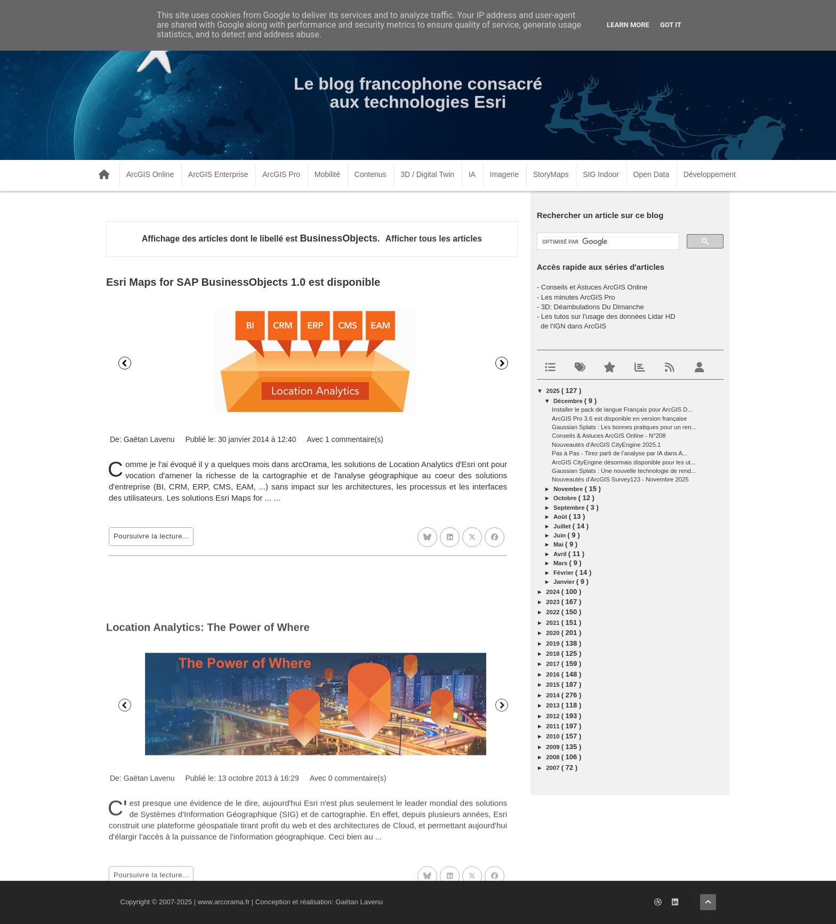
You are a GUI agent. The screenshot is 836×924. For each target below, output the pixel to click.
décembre (568, 401)
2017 (553, 664)
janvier (564, 581)
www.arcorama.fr (224, 902)
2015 (553, 684)
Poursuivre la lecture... (151, 536)
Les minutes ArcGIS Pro (578, 297)
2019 (553, 643)
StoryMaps (551, 174)
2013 (553, 705)
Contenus (371, 174)
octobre (565, 498)
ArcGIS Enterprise (218, 174)
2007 (553, 768)
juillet (563, 526)
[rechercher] (607, 242)
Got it (670, 25)
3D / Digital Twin (427, 174)
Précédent (125, 363)
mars (561, 563)
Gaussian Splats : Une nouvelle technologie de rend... (624, 471)
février (564, 572)
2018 (553, 653)
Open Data (651, 174)
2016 (553, 674)
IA (472, 174)
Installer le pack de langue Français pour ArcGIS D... (622, 409)
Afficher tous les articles (433, 238)
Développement (710, 174)
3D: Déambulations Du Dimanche (592, 307)
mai (559, 544)
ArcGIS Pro (281, 174)
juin (560, 535)
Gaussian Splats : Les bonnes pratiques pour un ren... (624, 427)
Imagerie (504, 174)
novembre (569, 489)
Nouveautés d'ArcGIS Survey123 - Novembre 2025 (620, 479)
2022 (553, 612)
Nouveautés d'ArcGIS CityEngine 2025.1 (606, 444)
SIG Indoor (601, 174)
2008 (553, 757)
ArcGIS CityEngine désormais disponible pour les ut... (624, 462)
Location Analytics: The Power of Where (208, 761)
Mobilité (327, 174)
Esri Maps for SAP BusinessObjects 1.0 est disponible (243, 282)
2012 (553, 716)
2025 (553, 391)
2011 (553, 726)
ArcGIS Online (150, 174)
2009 (553, 747)
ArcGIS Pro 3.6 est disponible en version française (619, 418)
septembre (569, 507)
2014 (553, 695)
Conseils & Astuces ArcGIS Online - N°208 (609, 435)
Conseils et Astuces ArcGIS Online (594, 287)
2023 (553, 602)
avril (560, 554)
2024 (553, 592)
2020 (553, 633)
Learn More (628, 25)
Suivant (502, 363)
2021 (553, 623)
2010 (553, 736)
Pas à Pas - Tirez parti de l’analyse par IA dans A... (619, 453)
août (561, 516)
